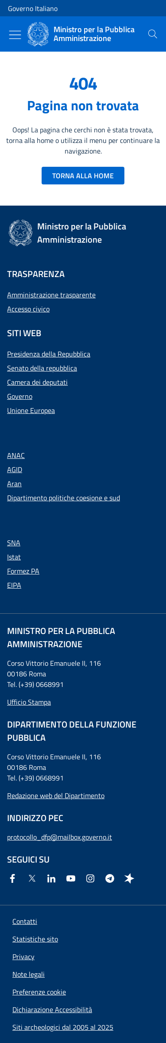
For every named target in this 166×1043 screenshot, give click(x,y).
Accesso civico (28, 309)
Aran (14, 483)
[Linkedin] (53, 878)
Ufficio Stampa (29, 702)
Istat (14, 557)
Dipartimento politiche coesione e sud (63, 497)
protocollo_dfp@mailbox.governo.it (59, 837)
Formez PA (23, 571)
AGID (14, 469)
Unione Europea (31, 410)
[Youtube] (73, 878)
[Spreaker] (131, 878)
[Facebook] (14, 878)
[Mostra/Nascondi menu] (15, 35)
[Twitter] (34, 878)
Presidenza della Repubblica (48, 354)
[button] (39, 992)
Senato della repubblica (42, 368)
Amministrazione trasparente (51, 294)
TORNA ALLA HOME (83, 175)
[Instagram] (92, 878)
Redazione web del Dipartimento (55, 795)
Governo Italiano (33, 8)
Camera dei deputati (37, 382)
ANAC (16, 455)
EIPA (14, 585)
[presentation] (152, 34)
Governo (19, 396)
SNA (13, 542)
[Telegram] (111, 878)
